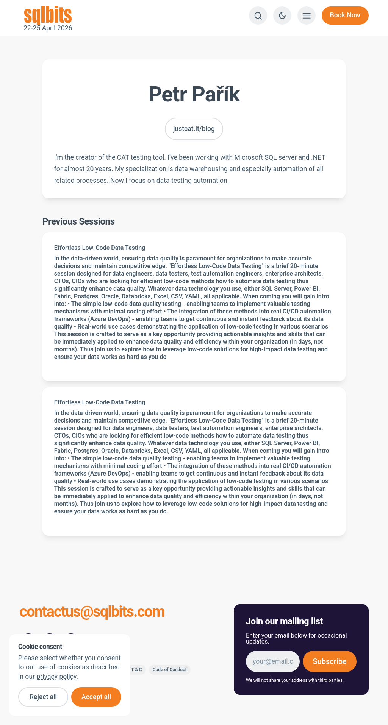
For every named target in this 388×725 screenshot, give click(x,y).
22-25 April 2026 (47, 15)
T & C (136, 669)
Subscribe (329, 661)
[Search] (258, 15)
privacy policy (56, 676)
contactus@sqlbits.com (91, 612)
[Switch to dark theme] (282, 15)
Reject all (43, 697)
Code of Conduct (170, 669)
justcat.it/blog (194, 129)
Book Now (345, 15)
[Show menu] (306, 15)
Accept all (96, 697)
